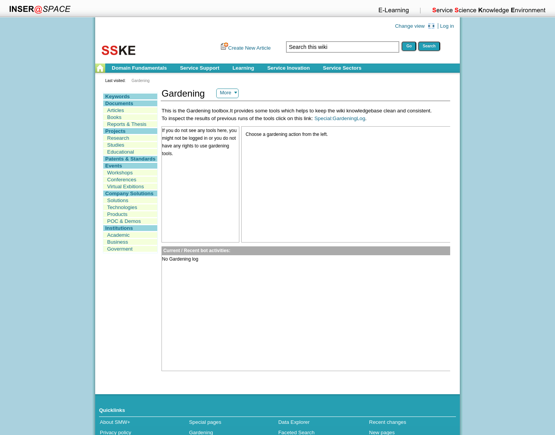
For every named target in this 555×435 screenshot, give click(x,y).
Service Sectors (342, 68)
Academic (118, 235)
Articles (115, 110)
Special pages (205, 422)
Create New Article (249, 48)
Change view (410, 26)
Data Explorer (294, 422)
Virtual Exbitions (125, 186)
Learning (243, 68)
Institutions (119, 228)
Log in (447, 26)
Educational (120, 152)
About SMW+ (115, 422)
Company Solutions (129, 193)
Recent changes (387, 422)
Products (117, 214)
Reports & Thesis (126, 124)
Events (113, 166)
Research (118, 138)
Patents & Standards (130, 159)
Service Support (199, 68)
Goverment (120, 249)
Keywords (117, 96)
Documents (119, 103)
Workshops (120, 173)
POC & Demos (124, 221)
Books (114, 117)
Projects (115, 131)
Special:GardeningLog (339, 118)
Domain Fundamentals (139, 68)
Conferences (121, 179)
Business (117, 242)
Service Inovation (288, 68)
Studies (115, 145)
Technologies (122, 207)
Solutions (117, 200)
